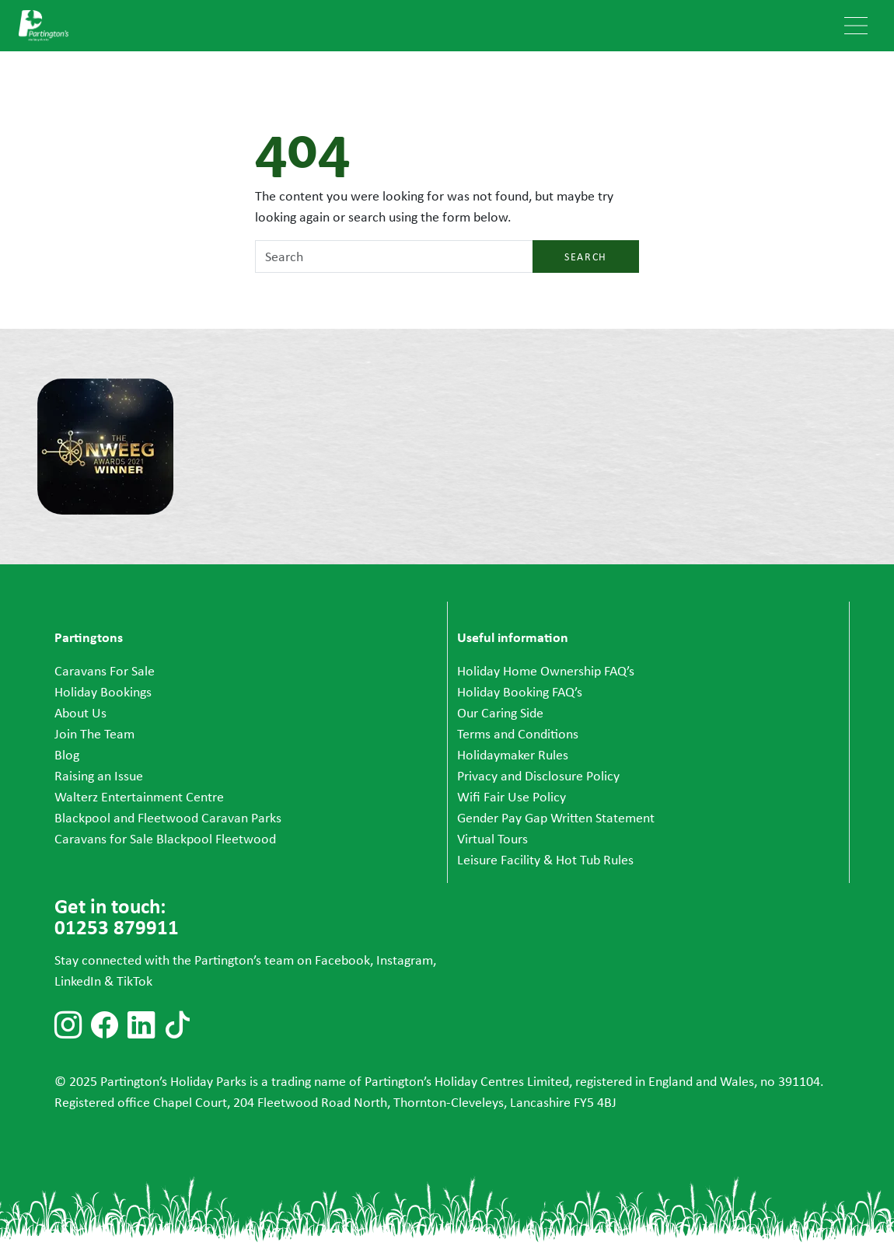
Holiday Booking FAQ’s (519, 691)
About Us (80, 712)
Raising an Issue (98, 775)
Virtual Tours (492, 838)
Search (585, 257)
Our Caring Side (500, 712)
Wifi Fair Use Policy (511, 796)
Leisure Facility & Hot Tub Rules (545, 859)
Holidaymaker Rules (512, 754)
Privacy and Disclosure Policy (538, 775)
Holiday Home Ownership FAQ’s (545, 670)
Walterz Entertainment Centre (139, 796)
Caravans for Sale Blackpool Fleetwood (165, 838)
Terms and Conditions (517, 733)
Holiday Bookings (103, 691)
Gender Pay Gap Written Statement (556, 817)
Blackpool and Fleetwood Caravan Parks (167, 817)
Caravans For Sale (104, 670)
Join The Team (94, 733)
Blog (66, 754)
